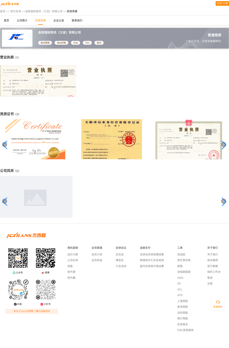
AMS (181, 277)
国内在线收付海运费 (153, 266)
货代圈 (72, 277)
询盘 (71, 266)
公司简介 (22, 20)
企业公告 (58, 20)
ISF (180, 283)
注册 (211, 283)
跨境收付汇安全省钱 (153, 260)
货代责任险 (185, 260)
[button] (5, 145)
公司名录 (74, 260)
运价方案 (74, 254)
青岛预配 (184, 306)
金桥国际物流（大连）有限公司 (44, 11)
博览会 (121, 260)
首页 (2, 11)
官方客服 (214, 266)
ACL (181, 289)
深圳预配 (184, 312)
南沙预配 (184, 318)
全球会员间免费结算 (153, 254)
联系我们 (77, 20)
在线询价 (218, 306)
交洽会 (121, 254)
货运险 (182, 254)
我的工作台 (215, 272)
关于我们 (214, 254)
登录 (211, 277)
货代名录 (15, 11)
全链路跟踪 (185, 272)
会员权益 (98, 260)
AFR (181, 295)
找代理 (72, 272)
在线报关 (184, 324)
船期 (181, 266)
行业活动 (122, 266)
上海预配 (184, 301)
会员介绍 (98, 254)
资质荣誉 (40, 20)
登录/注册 (222, 3)
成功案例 (214, 260)
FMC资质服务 (187, 330)
